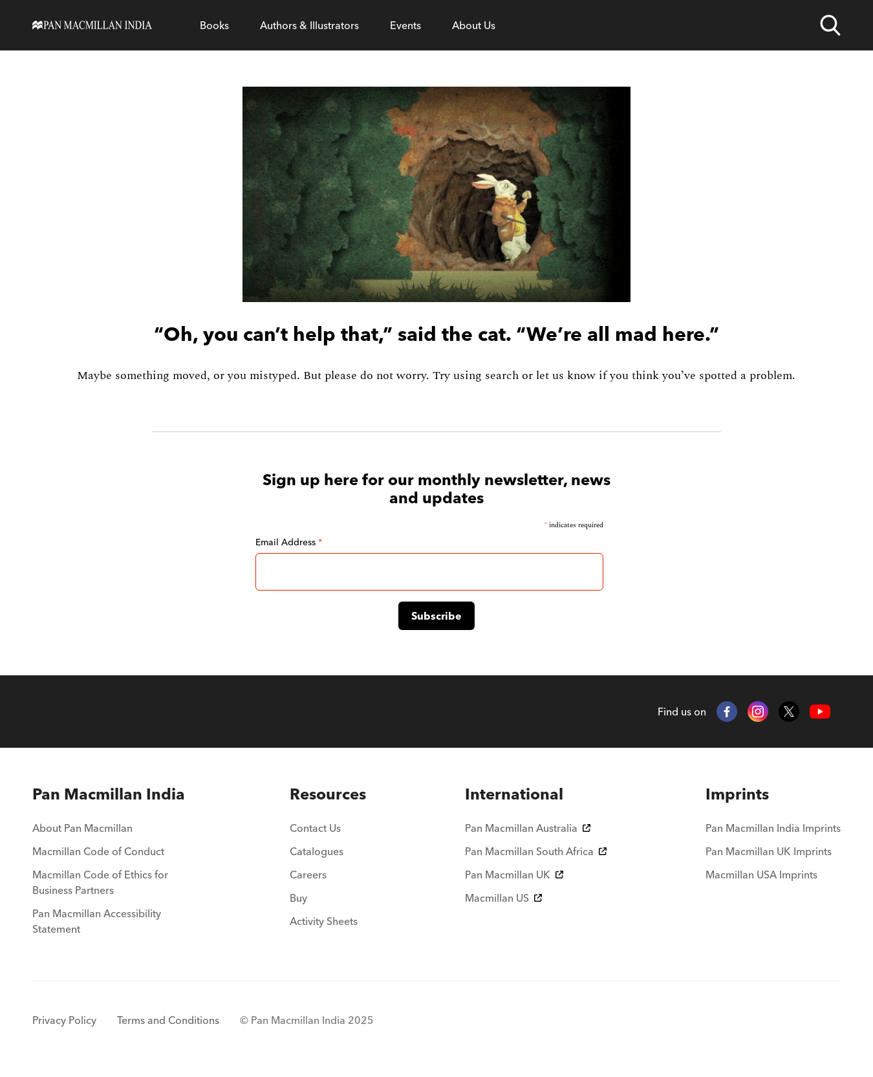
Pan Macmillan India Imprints (773, 827)
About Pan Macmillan (82, 827)
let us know (566, 375)
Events (405, 25)
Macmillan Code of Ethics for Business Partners (100, 882)
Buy (298, 897)
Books (214, 25)
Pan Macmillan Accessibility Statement (96, 921)
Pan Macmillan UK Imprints (769, 851)
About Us (473, 25)
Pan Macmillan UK (514, 874)
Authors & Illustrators (309, 25)
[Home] (92, 25)
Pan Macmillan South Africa (536, 851)
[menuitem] (111, 794)
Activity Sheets (324, 921)
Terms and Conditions (168, 1020)
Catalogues (316, 851)
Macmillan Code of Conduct (98, 851)
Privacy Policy (64, 1020)
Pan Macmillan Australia (527, 827)
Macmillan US (503, 897)
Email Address (288, 542)
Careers (308, 874)
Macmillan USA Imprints (761, 874)
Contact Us (315, 827)
